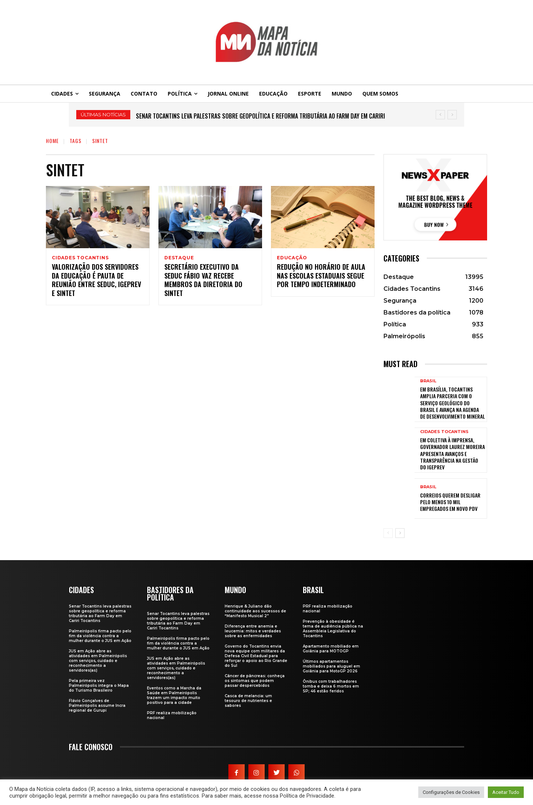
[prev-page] (388, 533)
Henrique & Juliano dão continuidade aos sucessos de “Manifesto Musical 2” (255, 611)
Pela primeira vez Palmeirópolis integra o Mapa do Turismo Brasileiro (99, 685)
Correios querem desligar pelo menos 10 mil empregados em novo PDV (450, 501)
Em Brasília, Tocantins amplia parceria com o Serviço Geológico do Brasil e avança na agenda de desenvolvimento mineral (452, 402)
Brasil (428, 381)
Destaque (179, 258)
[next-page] (400, 533)
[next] (452, 114)
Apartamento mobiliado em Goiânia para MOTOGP (331, 648)
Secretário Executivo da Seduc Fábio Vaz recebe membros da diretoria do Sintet (203, 281)
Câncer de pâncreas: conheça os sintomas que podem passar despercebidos (255, 680)
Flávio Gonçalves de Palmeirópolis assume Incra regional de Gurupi (97, 705)
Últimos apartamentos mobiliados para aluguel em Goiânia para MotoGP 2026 (331, 666)
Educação (292, 258)
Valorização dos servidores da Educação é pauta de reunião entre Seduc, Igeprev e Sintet (96, 281)
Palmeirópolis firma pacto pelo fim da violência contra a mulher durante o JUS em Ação (100, 636)
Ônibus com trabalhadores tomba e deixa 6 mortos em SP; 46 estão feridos (331, 686)
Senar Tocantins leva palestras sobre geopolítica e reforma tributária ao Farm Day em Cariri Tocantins (100, 613)
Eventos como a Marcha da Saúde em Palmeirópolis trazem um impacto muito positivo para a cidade (174, 695)
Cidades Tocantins (80, 258)
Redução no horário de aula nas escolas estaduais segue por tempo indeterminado (321, 276)
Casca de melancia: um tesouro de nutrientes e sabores (248, 700)
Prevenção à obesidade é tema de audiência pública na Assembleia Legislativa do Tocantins (333, 628)
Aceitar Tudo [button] (505, 792)
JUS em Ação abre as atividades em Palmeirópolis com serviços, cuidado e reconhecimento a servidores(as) (98, 661)
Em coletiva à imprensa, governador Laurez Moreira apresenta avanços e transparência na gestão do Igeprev (452, 453)
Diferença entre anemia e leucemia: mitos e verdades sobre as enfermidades (253, 631)
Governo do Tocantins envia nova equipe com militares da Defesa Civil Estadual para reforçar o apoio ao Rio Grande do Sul (256, 656)
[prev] (440, 114)
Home (52, 140)
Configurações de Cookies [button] (451, 792)
